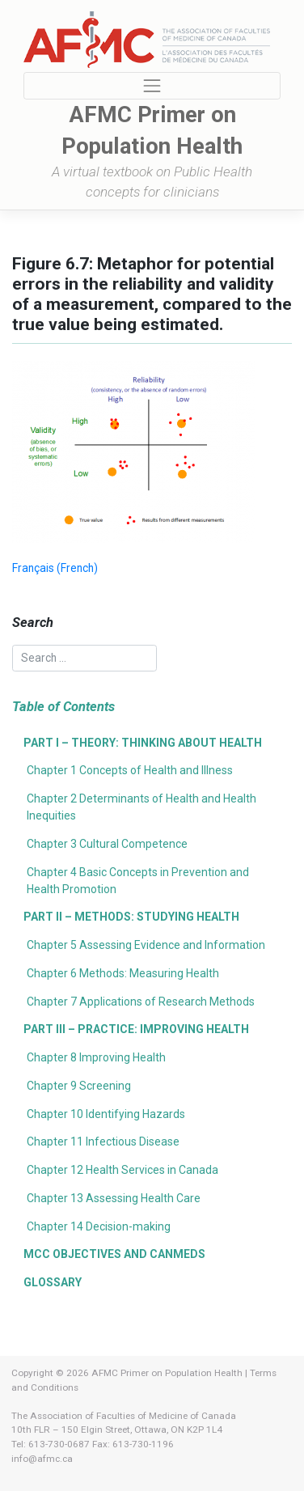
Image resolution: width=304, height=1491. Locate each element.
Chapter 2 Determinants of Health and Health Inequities (141, 807)
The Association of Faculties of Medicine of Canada (123, 1415)
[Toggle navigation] (152, 86)
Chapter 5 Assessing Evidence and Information (146, 944)
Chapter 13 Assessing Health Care (114, 1198)
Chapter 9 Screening (79, 1085)
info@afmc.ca (42, 1458)
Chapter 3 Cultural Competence (107, 843)
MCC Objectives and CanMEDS (114, 1253)
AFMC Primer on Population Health (167, 1373)
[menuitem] (55, 568)
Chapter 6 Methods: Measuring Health (123, 973)
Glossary (52, 1282)
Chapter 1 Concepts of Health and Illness (130, 770)
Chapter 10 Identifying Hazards (106, 1114)
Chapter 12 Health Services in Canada (122, 1169)
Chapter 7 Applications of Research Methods (141, 1001)
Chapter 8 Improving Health (96, 1057)
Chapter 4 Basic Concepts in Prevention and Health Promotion (138, 881)
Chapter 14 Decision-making (99, 1226)
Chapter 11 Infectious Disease (103, 1141)
